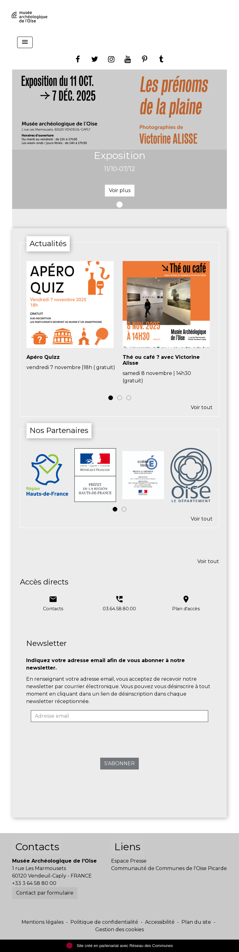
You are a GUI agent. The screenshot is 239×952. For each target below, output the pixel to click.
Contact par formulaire (44, 893)
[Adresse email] (119, 716)
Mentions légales (42, 922)
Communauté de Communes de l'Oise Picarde (169, 868)
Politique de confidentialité (104, 922)
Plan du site (196, 922)
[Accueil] (29, 17)
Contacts (37, 847)
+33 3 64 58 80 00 (34, 883)
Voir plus (119, 190)
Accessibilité (160, 922)
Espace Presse (129, 861)
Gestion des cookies (119, 929)
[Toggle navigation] (25, 42)
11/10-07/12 (119, 169)
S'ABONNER (119, 763)
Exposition (119, 155)
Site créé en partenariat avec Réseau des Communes (119, 945)
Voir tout (202, 407)
